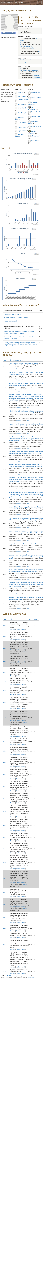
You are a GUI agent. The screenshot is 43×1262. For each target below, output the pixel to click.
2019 (4, 825)
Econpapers (18, 368)
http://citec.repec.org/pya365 (29, 70)
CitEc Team (31, 978)
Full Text (12, 629)
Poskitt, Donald (36, 126)
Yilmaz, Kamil (35, 136)
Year (5, 360)
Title (12, 619)
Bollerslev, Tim (22, 108)
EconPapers (24, 60)
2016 (4, 837)
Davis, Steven (35, 141)
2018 (4, 731)
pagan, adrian (22, 131)
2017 (4, 741)
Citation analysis (20, 629)
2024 (4, 648)
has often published (26, 46)
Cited (36, 619)
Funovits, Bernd (23, 99)
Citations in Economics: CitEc (12, 2)
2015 (4, 905)
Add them (36, 75)
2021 (4, 661)
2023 (4, 636)
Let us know (36, 77)
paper (28, 368)
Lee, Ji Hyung (22, 96)
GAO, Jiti (20, 92)
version (25, 652)
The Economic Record (10, 321)
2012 (4, 848)
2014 (4, 862)
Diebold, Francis (36, 97)
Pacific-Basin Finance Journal (12, 314)
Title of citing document (17, 360)
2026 (4, 626)
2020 (4, 672)
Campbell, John (36, 112)
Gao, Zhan (21, 104)
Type (30, 619)
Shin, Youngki (22, 113)
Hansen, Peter (35, 116)
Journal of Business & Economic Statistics (16, 317)
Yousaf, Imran (22, 127)
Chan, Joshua (22, 122)
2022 (4, 786)
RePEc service (11, 976)
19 (39, 51)
